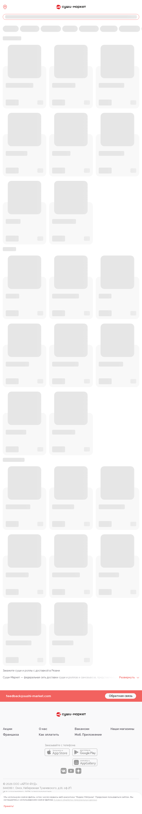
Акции (7, 729)
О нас (43, 729)
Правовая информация (17, 796)
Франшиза (11, 734)
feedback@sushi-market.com (28, 696)
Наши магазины (122, 729)
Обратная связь (120, 696)
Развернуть (129, 677)
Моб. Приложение (88, 734)
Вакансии (82, 729)
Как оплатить (49, 734)
